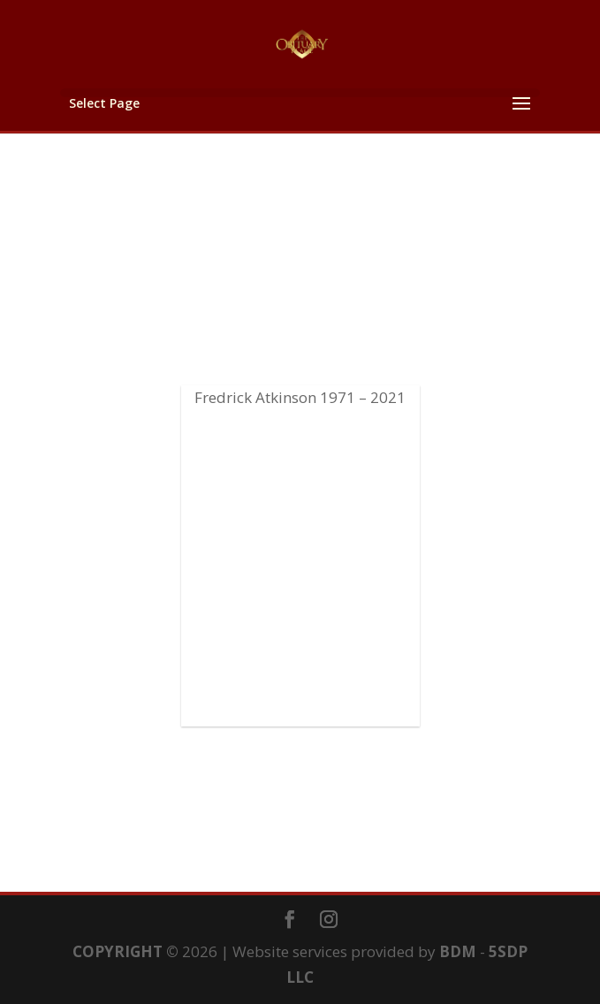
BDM (457, 951)
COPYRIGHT (117, 951)
